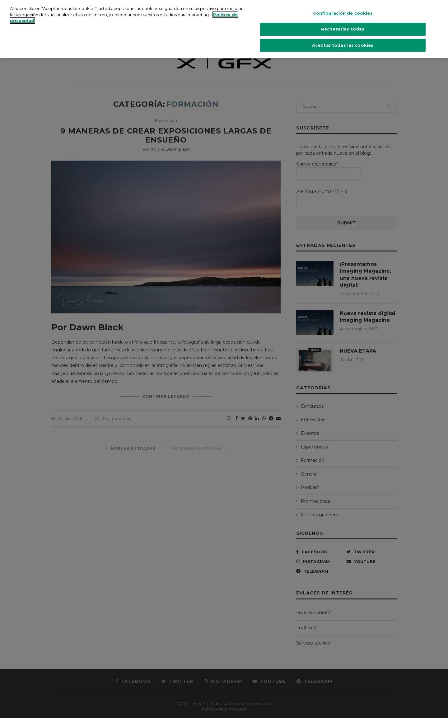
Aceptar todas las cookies (342, 36)
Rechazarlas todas (342, 20)
